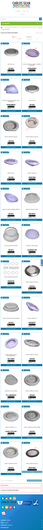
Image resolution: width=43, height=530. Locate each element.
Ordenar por (29, 36)
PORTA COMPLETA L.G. (11, 427)
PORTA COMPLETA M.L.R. (32, 463)
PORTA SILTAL (11, 64)
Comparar (5, 43)
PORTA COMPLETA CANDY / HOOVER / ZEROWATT (32, 65)
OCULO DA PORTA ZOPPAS (11, 245)
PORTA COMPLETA (32, 173)
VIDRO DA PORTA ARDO (32, 245)
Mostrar (13, 36)
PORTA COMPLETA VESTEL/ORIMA (32, 427)
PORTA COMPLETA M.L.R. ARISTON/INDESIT (11, 355)
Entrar (24, 11)
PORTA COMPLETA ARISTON (11, 277)
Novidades (5, 485)
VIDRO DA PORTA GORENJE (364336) (11, 209)
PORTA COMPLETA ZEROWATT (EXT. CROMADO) (11, 101)
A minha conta (5, 520)
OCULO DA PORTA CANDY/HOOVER (11, 318)
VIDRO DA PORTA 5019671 (32, 209)
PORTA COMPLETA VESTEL (11, 136)
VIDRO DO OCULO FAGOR (11, 391)
